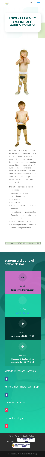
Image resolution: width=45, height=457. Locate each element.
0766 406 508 (22, 313)
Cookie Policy (28, 436)
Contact (10, 441)
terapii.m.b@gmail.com (22, 290)
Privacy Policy (14, 436)
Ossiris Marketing (29, 454)
